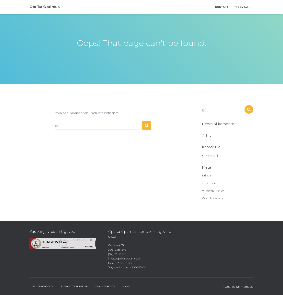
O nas (126, 286)
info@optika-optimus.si (124, 258)
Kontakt (221, 6)
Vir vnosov (209, 183)
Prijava (206, 175)
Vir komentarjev (213, 190)
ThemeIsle (247, 286)
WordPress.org (212, 198)
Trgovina (242, 6)
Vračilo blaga (105, 286)
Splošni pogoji (42, 286)
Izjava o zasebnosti (74, 286)
